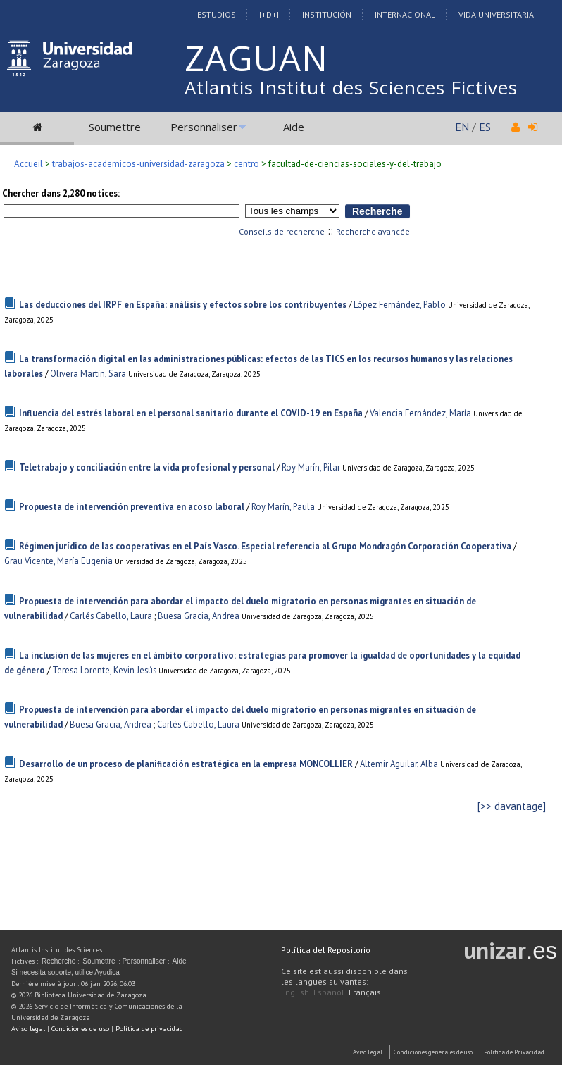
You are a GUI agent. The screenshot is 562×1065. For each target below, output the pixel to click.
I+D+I (269, 14)
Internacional (405, 14)
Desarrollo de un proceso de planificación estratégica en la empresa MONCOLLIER (186, 764)
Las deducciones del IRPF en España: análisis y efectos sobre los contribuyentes (182, 305)
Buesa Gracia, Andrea (198, 616)
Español (328, 992)
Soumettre (115, 127)
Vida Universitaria (496, 14)
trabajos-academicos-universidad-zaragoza (138, 164)
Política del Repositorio (325, 950)
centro (246, 164)
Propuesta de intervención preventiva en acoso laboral (131, 507)
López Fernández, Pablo (400, 305)
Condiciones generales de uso (433, 1052)
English (295, 992)
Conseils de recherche (282, 231)
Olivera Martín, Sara (88, 374)
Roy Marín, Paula (283, 507)
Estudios (216, 14)
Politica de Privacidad (514, 1052)
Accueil (28, 164)
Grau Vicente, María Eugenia (58, 561)
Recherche (58, 961)
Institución (326, 14)
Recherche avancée (373, 231)
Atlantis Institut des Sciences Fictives (351, 87)
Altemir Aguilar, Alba (399, 764)
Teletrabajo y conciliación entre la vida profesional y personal (147, 467)
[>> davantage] (511, 806)
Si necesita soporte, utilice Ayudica (65, 972)
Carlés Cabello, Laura (111, 616)
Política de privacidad (149, 1028)
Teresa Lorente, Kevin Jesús (104, 670)
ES (485, 127)
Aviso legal (28, 1028)
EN (462, 127)
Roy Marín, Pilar (311, 467)
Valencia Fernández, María (420, 413)
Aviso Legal (367, 1052)
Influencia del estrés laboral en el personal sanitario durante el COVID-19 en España (191, 413)
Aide (293, 127)
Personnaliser (203, 127)
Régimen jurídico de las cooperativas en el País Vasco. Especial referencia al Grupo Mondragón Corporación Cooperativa (265, 546)
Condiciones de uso (80, 1028)
